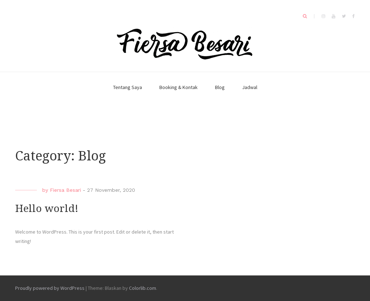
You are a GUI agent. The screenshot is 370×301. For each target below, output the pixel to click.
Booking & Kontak (178, 87)
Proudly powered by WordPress (50, 288)
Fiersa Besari (65, 190)
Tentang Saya (127, 87)
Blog (220, 87)
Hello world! (46, 208)
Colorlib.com (142, 288)
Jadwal (249, 87)
